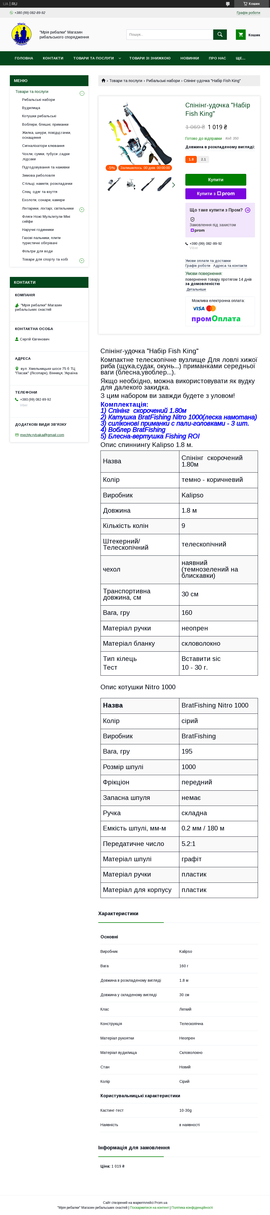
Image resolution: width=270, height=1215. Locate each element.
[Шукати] (220, 34)
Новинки (189, 58)
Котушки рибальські (39, 116)
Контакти (53, 58)
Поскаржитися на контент (149, 1208)
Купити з (216, 193)
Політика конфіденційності (192, 1208)
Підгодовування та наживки (46, 167)
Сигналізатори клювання (43, 146)
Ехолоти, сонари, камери (43, 200)
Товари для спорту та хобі (45, 259)
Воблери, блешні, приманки (45, 124)
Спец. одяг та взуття (39, 192)
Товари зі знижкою (150, 58)
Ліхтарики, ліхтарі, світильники (48, 208)
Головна (24, 58)
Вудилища (31, 108)
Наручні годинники (38, 230)
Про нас (217, 58)
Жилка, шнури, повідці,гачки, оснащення (46, 135)
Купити (216, 179)
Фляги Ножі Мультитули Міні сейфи (46, 218)
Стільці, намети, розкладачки (47, 184)
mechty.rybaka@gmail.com (42, 435)
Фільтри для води (37, 251)
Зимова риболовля (38, 175)
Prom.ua (161, 1203)
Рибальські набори (163, 80)
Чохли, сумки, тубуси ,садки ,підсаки (46, 156)
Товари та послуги (93, 58)
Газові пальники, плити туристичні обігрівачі (41, 240)
